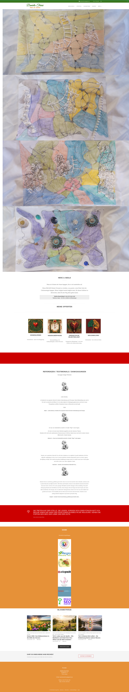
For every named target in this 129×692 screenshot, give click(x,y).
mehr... (100, 6)
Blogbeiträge (87, 6)
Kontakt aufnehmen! (86, 656)
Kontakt (94, 6)
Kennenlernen (35, 335)
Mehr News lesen (64, 646)
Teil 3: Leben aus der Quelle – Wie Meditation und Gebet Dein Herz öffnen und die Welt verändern (63, 637)
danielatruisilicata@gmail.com (84, 1)
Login (79, 689)
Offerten (79, 6)
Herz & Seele (71, 6)
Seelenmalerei (93, 335)
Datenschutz (67, 689)
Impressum (62, 689)
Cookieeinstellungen (73, 689)
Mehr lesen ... (39, 639)
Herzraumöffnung (55, 335)
